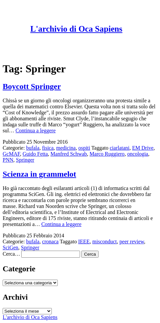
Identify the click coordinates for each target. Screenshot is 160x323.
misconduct (104, 241)
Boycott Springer (32, 86)
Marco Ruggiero (107, 154)
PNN (8, 160)
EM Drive (142, 148)
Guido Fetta (35, 154)
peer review (132, 241)
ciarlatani (120, 148)
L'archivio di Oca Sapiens (76, 28)
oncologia (137, 154)
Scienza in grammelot (39, 174)
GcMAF (11, 154)
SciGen (10, 247)
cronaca (50, 241)
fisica (48, 148)
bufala (33, 148)
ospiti (84, 148)
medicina (66, 148)
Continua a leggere (36, 130)
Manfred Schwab (68, 154)
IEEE (84, 241)
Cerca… (11, 254)
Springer (25, 160)
